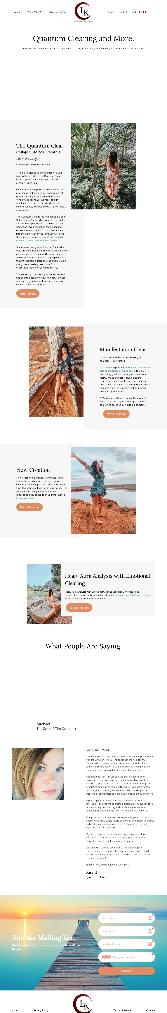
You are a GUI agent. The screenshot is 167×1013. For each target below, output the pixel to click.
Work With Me (34, 12)
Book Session (116, 414)
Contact (123, 12)
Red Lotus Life (139, 12)
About (17, 12)
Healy (111, 12)
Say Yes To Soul (57, 12)
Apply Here (28, 293)
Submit (126, 971)
